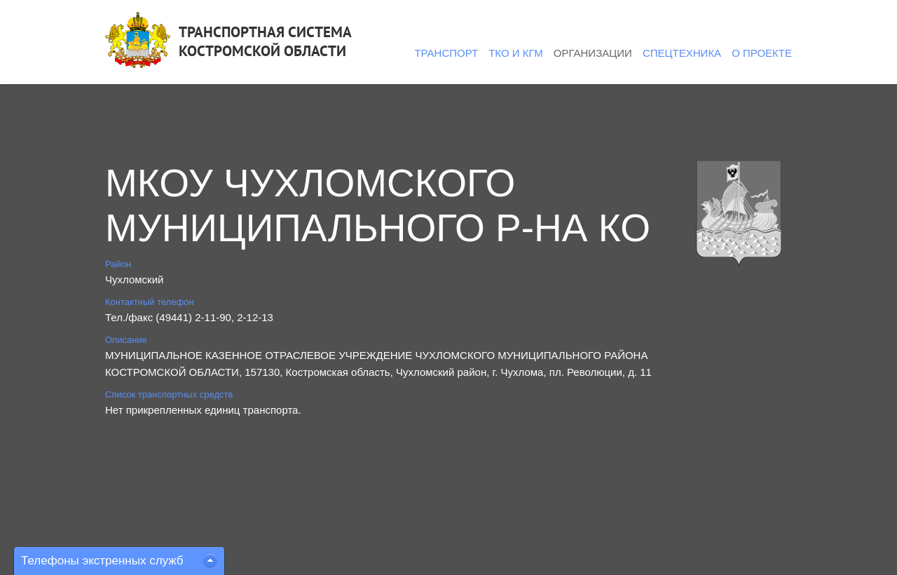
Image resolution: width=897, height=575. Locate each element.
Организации (593, 53)
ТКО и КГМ (515, 53)
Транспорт (446, 53)
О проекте (762, 53)
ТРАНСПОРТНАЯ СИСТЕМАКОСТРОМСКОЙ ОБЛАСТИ (265, 41)
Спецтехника (682, 53)
